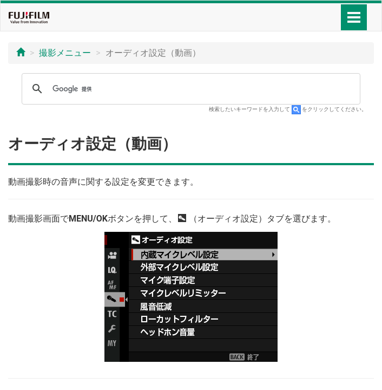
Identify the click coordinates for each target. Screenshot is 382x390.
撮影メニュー (65, 53)
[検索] (189, 88)
